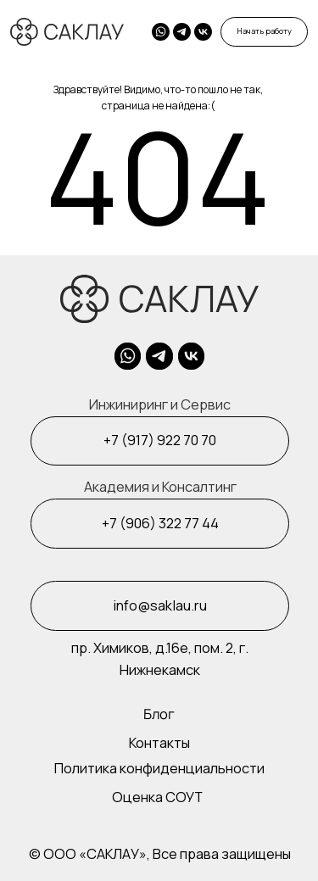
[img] (203, 32)
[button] (264, 32)
